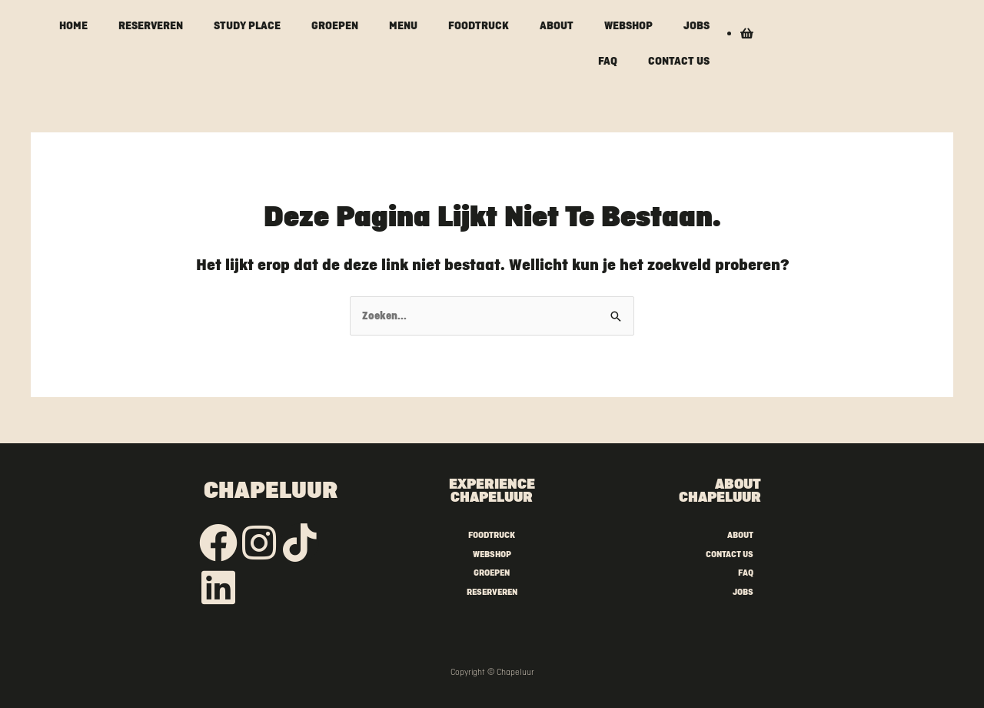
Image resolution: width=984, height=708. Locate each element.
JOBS (696, 25)
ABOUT (556, 25)
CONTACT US (679, 60)
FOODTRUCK (478, 25)
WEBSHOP (628, 25)
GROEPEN (334, 25)
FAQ (607, 60)
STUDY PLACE (247, 25)
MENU (403, 25)
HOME (73, 25)
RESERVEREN (150, 25)
